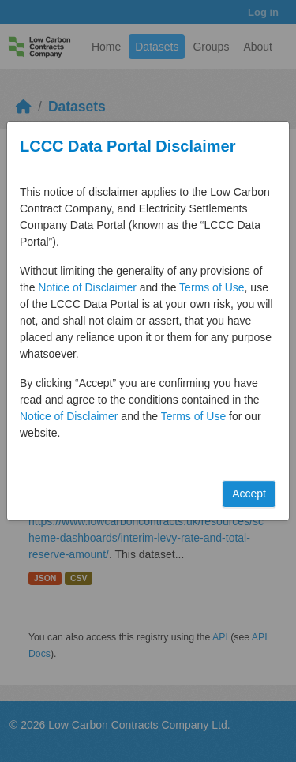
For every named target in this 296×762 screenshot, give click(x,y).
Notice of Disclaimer (87, 287)
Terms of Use (211, 287)
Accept (249, 493)
